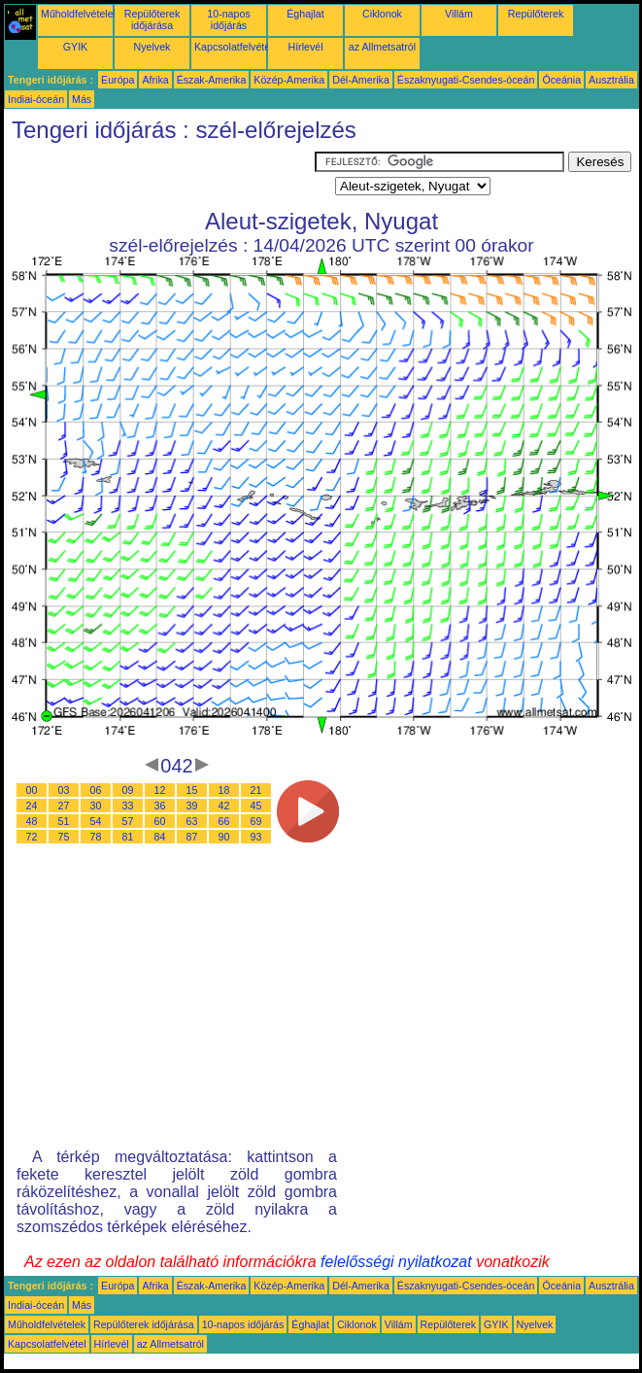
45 (256, 805)
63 (192, 821)
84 (160, 836)
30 (96, 805)
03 (64, 790)
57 (128, 821)
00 (32, 790)
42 (224, 805)
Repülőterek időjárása (152, 19)
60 (160, 821)
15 (192, 790)
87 (192, 836)
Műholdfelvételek (79, 13)
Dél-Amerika (360, 80)
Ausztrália (611, 80)
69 (256, 821)
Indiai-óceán (36, 99)
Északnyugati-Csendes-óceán (466, 80)
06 (96, 790)
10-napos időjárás (228, 19)
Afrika (155, 80)
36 (160, 805)
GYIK (75, 46)
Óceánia (561, 80)
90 (224, 836)
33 (128, 805)
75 (64, 836)
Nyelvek (152, 46)
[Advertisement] (159, 176)
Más (81, 99)
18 (224, 790)
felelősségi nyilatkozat (396, 1261)
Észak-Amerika (212, 80)
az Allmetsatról (382, 46)
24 (32, 805)
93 (256, 836)
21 (256, 790)
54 (96, 821)
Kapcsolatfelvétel (233, 46)
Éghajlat (305, 13)
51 (64, 821)
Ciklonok (382, 13)
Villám (459, 13)
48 (32, 821)
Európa (117, 80)
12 (160, 790)
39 (192, 805)
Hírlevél (304, 46)
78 (96, 836)
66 (224, 821)
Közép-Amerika (288, 80)
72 (32, 836)
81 (128, 836)
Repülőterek (535, 13)
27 (64, 805)
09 (128, 790)
